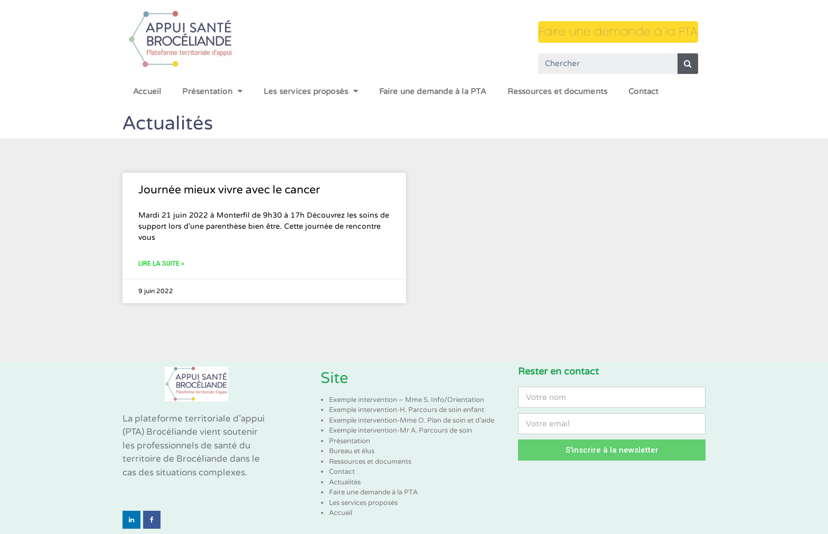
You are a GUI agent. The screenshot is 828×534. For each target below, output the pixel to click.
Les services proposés (311, 91)
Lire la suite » (161, 263)
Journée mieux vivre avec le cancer (229, 189)
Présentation (212, 91)
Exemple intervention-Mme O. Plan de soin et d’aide (411, 420)
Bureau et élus (351, 451)
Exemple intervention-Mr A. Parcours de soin (400, 430)
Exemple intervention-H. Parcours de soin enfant (406, 410)
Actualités (345, 482)
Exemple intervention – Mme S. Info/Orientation (406, 400)
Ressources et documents (557, 91)
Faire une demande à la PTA (618, 31)
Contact (643, 91)
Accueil (147, 91)
